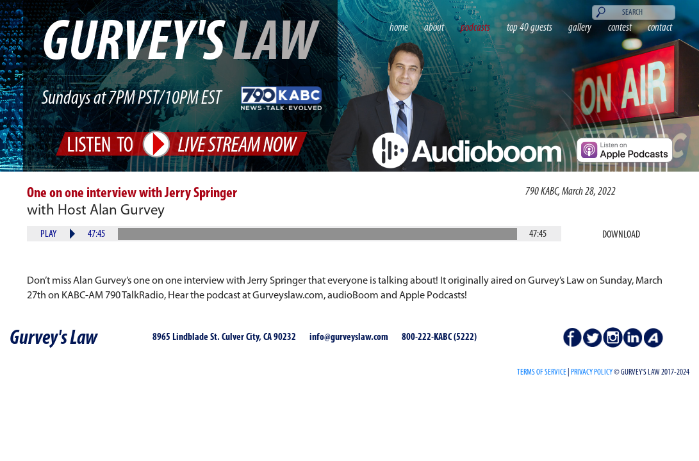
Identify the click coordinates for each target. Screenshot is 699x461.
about (434, 27)
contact (660, 27)
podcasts (475, 27)
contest (620, 27)
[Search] (634, 12)
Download (621, 235)
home (399, 27)
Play (48, 234)
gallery (579, 27)
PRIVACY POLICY (592, 372)
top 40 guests (529, 27)
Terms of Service (541, 372)
